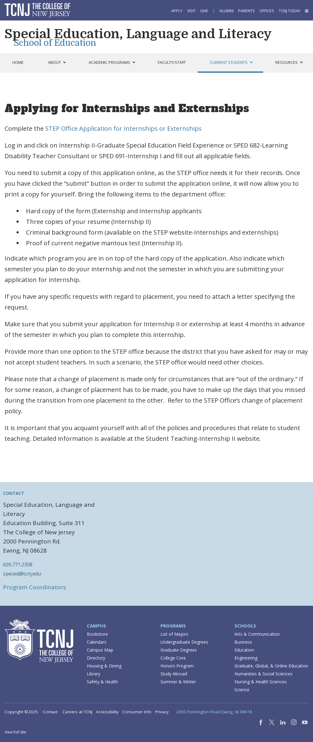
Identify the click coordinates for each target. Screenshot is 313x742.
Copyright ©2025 (21, 712)
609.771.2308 (17, 564)
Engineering (245, 658)
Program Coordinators (34, 587)
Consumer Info (137, 712)
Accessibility (107, 712)
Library (93, 674)
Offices (267, 10)
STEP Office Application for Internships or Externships (123, 128)
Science (241, 690)
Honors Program (177, 666)
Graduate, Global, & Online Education (271, 666)
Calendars (96, 642)
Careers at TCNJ (77, 712)
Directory (96, 658)
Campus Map (100, 650)
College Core (173, 658)
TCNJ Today (289, 10)
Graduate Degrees (178, 650)
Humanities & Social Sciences (263, 674)
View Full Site (15, 732)
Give (204, 10)
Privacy (162, 712)
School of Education (55, 43)
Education (244, 650)
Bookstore (97, 634)
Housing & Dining (104, 666)
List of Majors (174, 634)
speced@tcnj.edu (22, 573)
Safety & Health (102, 682)
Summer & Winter (178, 682)
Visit (191, 10)
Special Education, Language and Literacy (138, 34)
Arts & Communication (257, 634)
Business (243, 642)
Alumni (226, 10)
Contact (50, 712)
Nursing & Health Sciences (260, 682)
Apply (176, 10)
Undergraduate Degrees (184, 642)
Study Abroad (173, 674)
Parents (246, 10)
